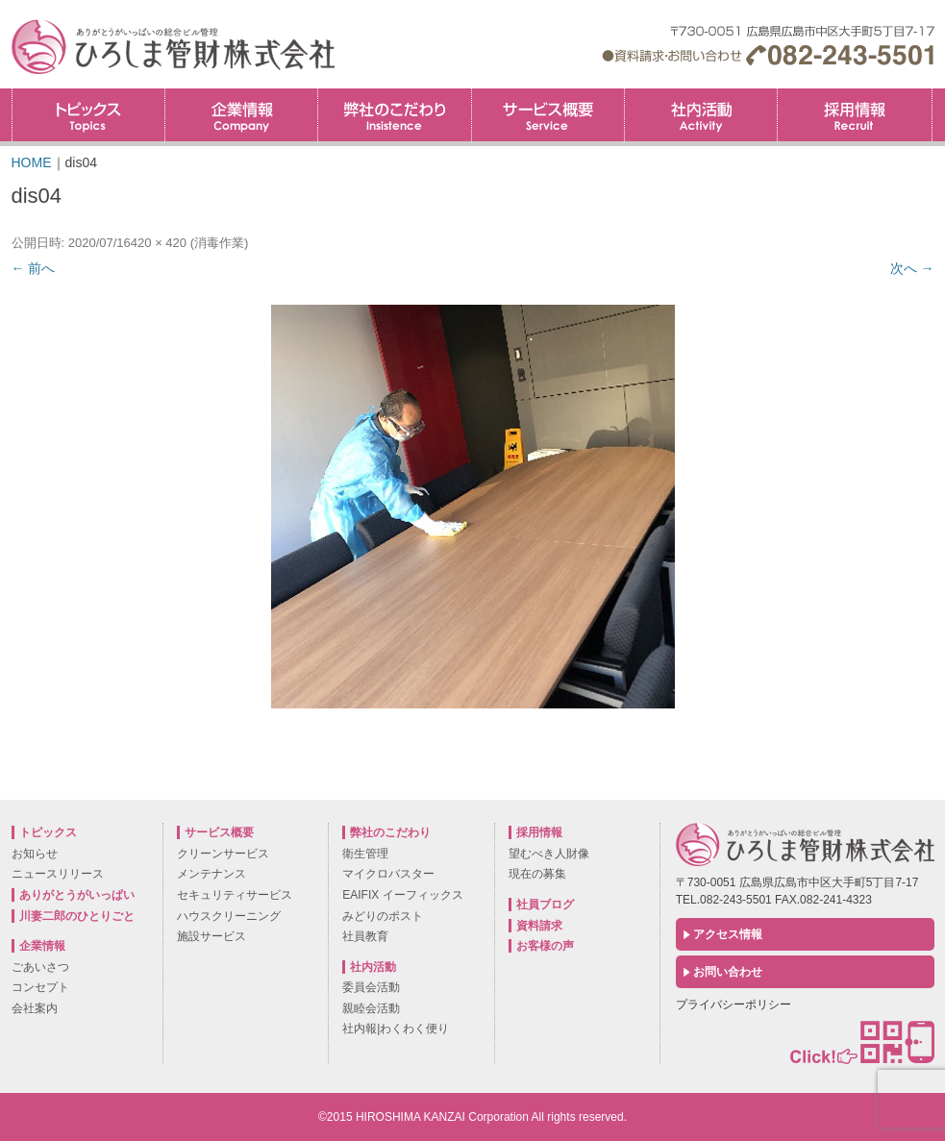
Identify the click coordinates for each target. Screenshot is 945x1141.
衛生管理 (365, 853)
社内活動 (701, 114)
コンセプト (40, 987)
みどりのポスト (382, 916)
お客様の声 (545, 946)
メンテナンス (211, 874)
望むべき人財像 (549, 853)
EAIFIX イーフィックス (402, 895)
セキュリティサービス (234, 895)
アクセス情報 (727, 934)
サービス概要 (548, 114)
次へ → (912, 268)
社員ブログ (545, 904)
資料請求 (539, 925)
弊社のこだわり (394, 114)
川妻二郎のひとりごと (77, 916)
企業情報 (241, 114)
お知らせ (35, 853)
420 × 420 (159, 243)
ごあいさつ (40, 967)
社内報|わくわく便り (395, 1028)
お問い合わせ (727, 972)
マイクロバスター (388, 874)
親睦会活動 (371, 1008)
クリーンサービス (223, 853)
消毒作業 (219, 243)
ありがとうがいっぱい (77, 895)
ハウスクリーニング (229, 916)
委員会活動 (371, 987)
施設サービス (211, 936)
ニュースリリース (58, 874)
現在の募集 (537, 874)
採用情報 (932, 94)
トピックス (88, 114)
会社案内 (35, 1008)
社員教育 (365, 936)
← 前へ (34, 268)
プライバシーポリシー (733, 1004)
